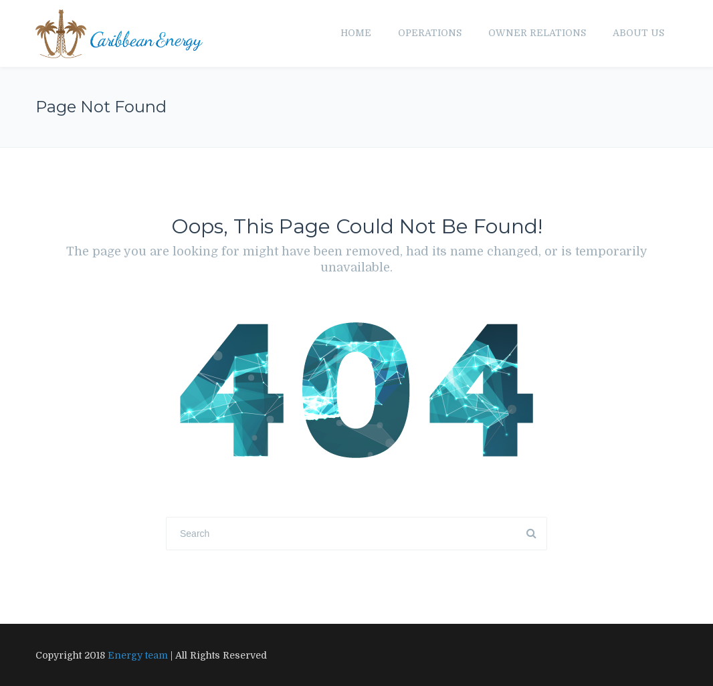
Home (355, 32)
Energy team (138, 655)
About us (638, 32)
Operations (430, 32)
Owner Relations (537, 32)
